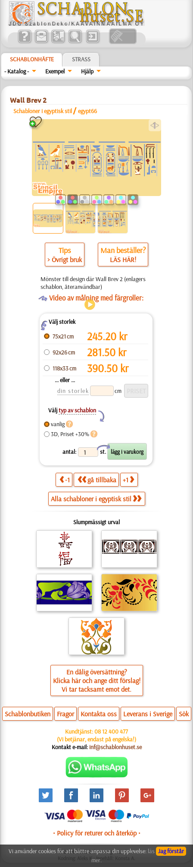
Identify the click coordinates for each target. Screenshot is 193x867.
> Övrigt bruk (64, 259)
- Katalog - (16, 71)
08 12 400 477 (111, 731)
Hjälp (87, 71)
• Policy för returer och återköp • (96, 833)
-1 (64, 479)
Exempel (55, 71)
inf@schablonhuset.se (115, 747)
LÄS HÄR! (123, 259)
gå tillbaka (97, 479)
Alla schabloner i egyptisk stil (96, 498)
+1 (128, 479)
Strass (81, 59)
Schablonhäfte (32, 59)
